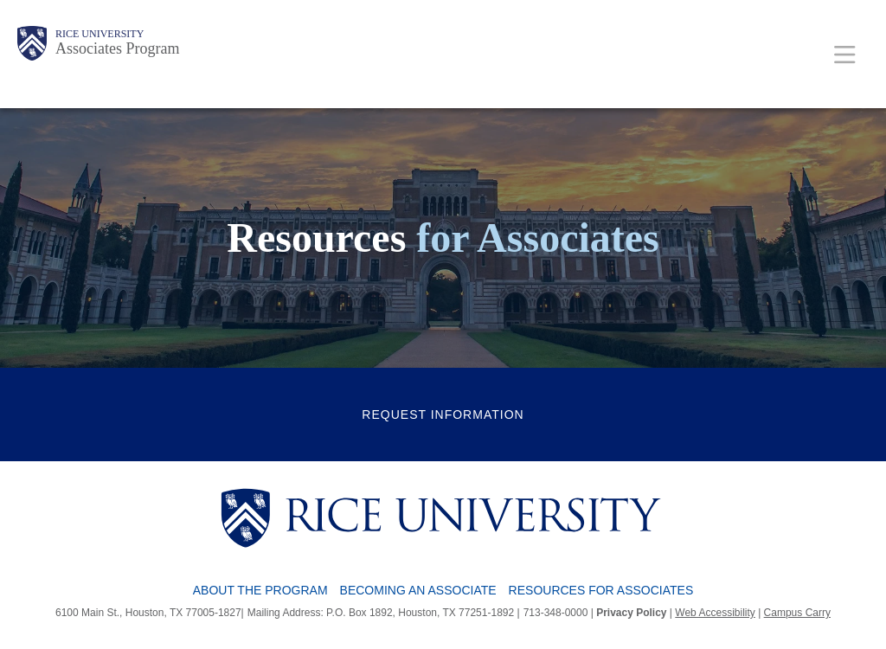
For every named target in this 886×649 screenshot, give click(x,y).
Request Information (442, 414)
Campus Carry (797, 613)
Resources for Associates (601, 590)
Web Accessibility (714, 613)
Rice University (99, 34)
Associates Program (117, 48)
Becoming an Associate (418, 590)
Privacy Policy (631, 613)
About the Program (260, 590)
